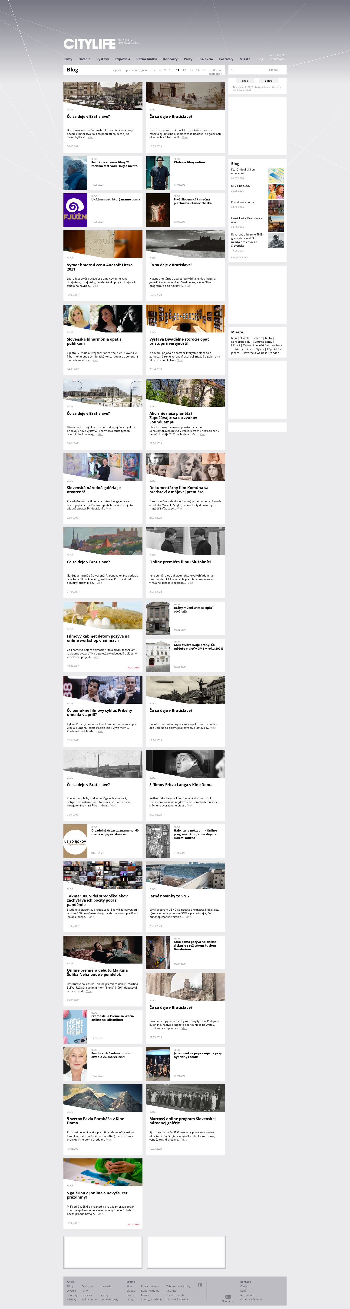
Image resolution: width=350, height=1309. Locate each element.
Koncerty (170, 59)
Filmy (67, 59)
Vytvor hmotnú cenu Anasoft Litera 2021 (100, 267)
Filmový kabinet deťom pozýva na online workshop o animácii (98, 638)
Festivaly (226, 59)
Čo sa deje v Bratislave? (88, 116)
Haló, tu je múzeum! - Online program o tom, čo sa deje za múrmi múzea (195, 834)
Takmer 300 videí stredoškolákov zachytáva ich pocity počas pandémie (97, 900)
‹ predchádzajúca (136, 70)
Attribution (247, 1295)
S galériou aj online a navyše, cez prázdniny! (97, 1195)
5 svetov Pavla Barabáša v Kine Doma (95, 1121)
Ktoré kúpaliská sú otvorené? (243, 171)
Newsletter (228, 1301)
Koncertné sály (240, 342)
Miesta (245, 59)
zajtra (269, 81)
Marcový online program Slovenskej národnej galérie (182, 1121)
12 (184, 70)
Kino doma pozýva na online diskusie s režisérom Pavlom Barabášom (195, 945)
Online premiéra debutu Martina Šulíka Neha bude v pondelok (97, 972)
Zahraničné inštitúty (256, 345)
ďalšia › (217, 70)
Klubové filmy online (189, 162)
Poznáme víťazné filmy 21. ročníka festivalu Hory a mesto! (115, 164)
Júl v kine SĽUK (240, 186)
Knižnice (277, 345)
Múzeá (235, 345)
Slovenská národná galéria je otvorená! (94, 490)
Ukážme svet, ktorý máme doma (115, 199)
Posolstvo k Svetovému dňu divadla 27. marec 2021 (111, 1055)
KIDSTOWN (134, 667)
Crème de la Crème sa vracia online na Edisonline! (112, 1018)
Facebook (200, 1284)
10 (170, 70)
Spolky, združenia (151, 1299)
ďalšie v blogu (240, 257)
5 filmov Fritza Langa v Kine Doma (181, 784)
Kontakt (245, 1281)
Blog (259, 59)
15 (204, 70)
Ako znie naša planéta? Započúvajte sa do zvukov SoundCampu (173, 418)
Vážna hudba (146, 59)
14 (197, 70)
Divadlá (84, 59)
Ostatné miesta (243, 349)
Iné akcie (205, 59)
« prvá (117, 70)
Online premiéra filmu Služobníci (180, 561)
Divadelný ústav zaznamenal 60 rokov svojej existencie (115, 832)
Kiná (234, 338)
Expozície (122, 59)
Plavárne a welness (254, 353)
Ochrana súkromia (251, 1299)
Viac (90, 137)
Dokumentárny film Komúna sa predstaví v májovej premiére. (178, 490)
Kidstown (277, 59)
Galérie (257, 338)
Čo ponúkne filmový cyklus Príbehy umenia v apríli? (99, 712)
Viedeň (274, 353)
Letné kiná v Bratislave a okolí (247, 220)
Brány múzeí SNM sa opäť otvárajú (193, 609)
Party (188, 59)
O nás (243, 1286)
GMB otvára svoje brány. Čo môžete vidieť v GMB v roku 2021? (198, 647)
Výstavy (102, 59)
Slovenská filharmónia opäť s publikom (94, 341)
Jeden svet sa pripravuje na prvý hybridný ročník (198, 1055)
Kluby (268, 338)
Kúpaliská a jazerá (177, 1299)
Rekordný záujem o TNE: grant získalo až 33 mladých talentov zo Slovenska (247, 240)
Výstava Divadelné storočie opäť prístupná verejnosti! (179, 341)
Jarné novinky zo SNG (169, 896)
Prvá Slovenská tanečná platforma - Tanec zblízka (193, 201)
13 (191, 70)
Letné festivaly (109, 1299)
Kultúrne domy (262, 342)
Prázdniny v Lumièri (244, 202)
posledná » (215, 74)
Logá (243, 1290)
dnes (245, 81)
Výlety (260, 349)
